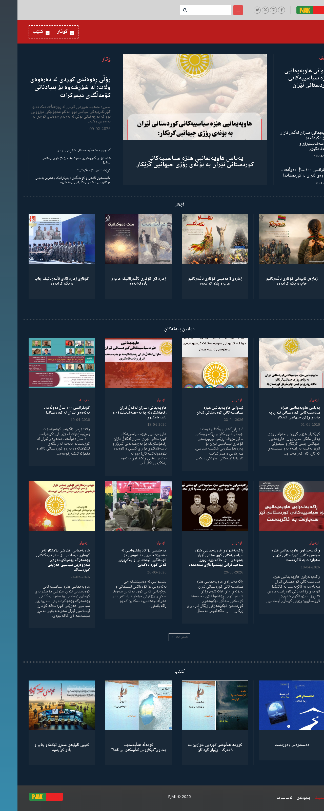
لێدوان (296, 400)
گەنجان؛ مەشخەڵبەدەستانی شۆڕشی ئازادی (66, 150)
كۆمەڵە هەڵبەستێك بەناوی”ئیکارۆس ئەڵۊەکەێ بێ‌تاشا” (121, 747)
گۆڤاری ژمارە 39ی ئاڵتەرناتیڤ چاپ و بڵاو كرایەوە (44, 281)
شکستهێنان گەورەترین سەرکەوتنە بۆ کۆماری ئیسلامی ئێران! (58, 160)
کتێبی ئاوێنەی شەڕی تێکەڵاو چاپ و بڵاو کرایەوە (44, 747)
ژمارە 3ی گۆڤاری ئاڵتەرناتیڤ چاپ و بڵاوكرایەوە (121, 281)
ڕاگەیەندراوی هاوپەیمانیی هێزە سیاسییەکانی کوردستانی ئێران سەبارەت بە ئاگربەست (278, 555)
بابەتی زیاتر (162, 637)
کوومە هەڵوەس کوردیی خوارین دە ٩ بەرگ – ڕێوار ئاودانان (198, 747)
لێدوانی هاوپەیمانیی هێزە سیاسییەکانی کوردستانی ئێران (290, 78)
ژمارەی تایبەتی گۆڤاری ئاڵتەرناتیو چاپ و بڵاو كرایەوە (274, 281)
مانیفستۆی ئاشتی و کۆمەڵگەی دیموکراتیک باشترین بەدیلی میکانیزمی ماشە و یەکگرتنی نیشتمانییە (55, 180)
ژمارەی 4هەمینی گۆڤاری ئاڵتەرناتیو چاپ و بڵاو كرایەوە (198, 281)
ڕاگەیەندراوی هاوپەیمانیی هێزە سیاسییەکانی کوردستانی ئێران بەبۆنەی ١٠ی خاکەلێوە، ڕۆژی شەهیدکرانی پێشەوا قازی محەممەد (198, 558)
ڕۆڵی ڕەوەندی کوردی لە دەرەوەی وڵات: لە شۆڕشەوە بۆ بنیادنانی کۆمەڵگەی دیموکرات (53, 87)
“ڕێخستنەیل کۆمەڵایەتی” (76, 170)
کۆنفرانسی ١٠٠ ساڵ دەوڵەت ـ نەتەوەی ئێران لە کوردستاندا (288, 172)
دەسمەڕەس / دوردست (274, 745)
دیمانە (66, 400)
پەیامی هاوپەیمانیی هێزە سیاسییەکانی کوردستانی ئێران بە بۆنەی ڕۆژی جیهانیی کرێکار (177, 161)
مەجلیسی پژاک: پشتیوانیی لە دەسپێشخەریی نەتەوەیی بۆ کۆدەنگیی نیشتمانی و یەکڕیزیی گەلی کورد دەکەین (124, 558)
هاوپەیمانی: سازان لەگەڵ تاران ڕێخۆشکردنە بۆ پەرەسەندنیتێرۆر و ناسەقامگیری (287, 141)
